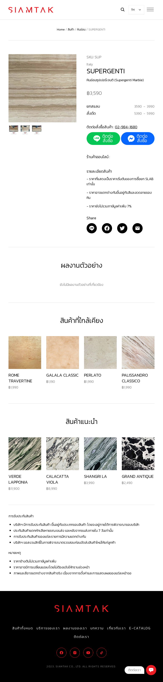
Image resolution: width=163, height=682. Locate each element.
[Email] (92, 228)
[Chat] (151, 670)
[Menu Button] (150, 9)
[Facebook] (107, 228)
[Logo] (30, 10)
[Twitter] (122, 228)
